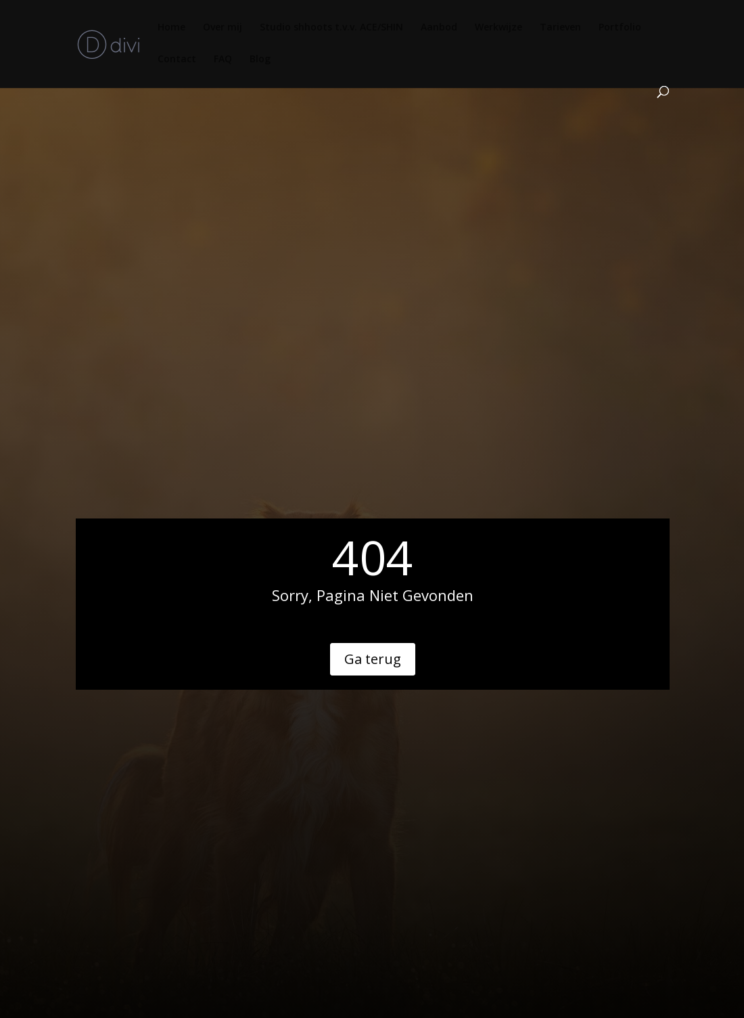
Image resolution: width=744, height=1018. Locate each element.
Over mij (222, 27)
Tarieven (560, 27)
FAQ (223, 59)
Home (171, 27)
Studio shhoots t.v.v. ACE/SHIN (331, 27)
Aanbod (439, 27)
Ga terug (372, 659)
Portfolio (620, 27)
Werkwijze (498, 27)
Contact (177, 59)
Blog (260, 59)
